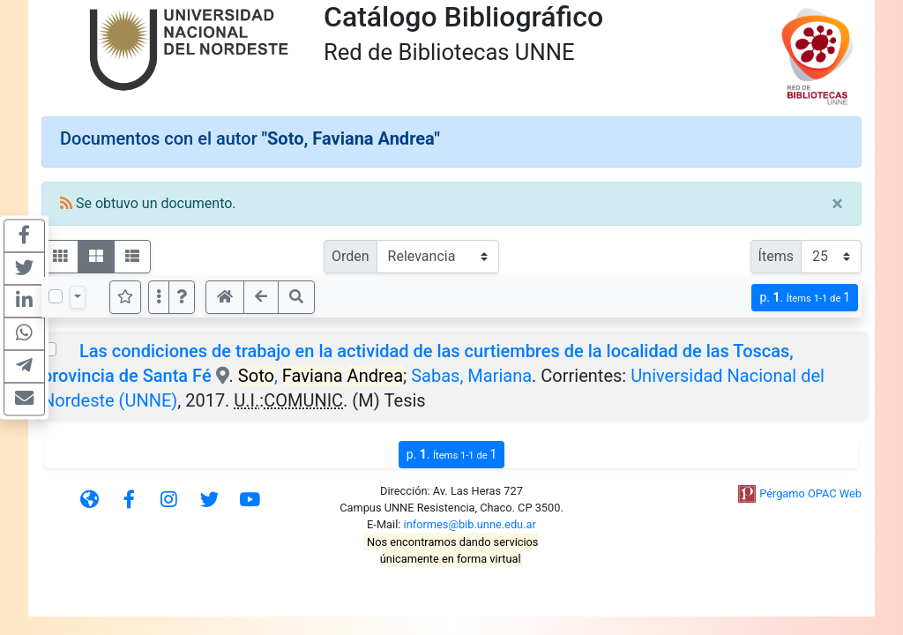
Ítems (776, 256)
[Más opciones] (158, 297)
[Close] (837, 204)
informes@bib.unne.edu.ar (470, 524)
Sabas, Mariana (471, 375)
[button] (181, 297)
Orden (350, 256)
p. (804, 297)
